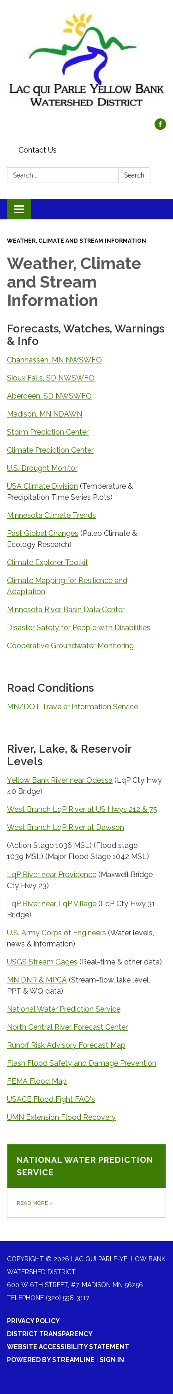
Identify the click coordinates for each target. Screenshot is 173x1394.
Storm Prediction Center (48, 432)
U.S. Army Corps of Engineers (56, 932)
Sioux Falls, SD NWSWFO (51, 378)
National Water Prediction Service (63, 1009)
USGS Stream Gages (42, 962)
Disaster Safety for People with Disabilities (78, 627)
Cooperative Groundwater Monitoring (70, 645)
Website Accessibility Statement (68, 1347)
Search (134, 175)
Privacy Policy (33, 1321)
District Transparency (50, 1334)
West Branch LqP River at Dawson (65, 827)
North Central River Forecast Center (67, 1027)
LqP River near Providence (51, 874)
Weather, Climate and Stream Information (76, 241)
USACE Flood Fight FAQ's (51, 1099)
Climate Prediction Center (50, 450)
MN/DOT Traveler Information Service (72, 706)
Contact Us (37, 150)
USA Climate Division (42, 486)
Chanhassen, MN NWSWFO (54, 360)
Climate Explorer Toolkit (47, 562)
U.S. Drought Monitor (42, 468)
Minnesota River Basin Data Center (66, 609)
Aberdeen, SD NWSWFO (49, 396)
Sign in (112, 1359)
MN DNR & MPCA (37, 980)
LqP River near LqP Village (51, 903)
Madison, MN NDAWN (44, 414)
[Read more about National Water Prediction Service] (86, 1181)
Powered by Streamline (51, 1359)
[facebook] (160, 127)
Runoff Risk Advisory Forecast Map (66, 1045)
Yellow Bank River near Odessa (60, 780)
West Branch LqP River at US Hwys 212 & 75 (82, 809)
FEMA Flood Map (37, 1081)
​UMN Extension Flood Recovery (61, 1117)
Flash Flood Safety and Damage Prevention (81, 1063)
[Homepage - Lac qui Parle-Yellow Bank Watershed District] (86, 63)
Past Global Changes (42, 533)
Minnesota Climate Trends (51, 515)
